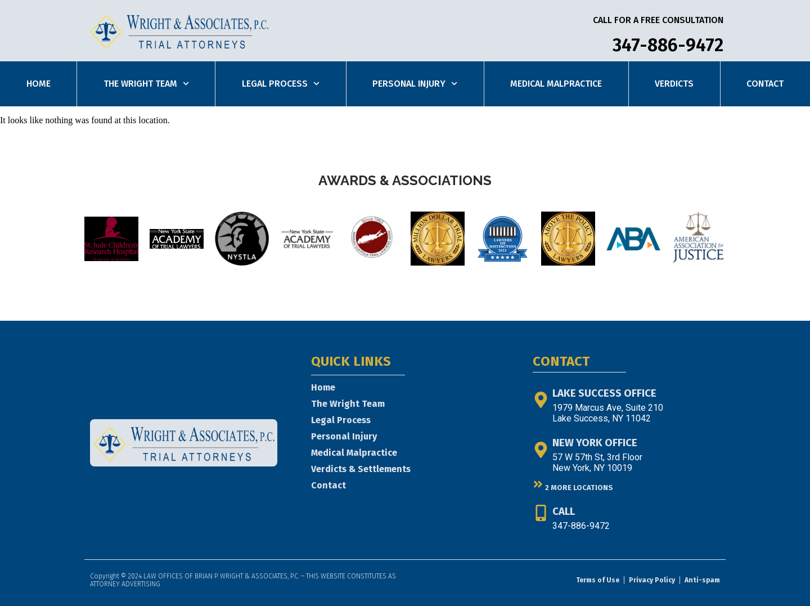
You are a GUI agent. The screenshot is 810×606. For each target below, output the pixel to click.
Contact (765, 83)
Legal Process (281, 83)
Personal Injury (414, 83)
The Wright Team (146, 83)
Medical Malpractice (556, 83)
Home (38, 83)
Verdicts (674, 83)
